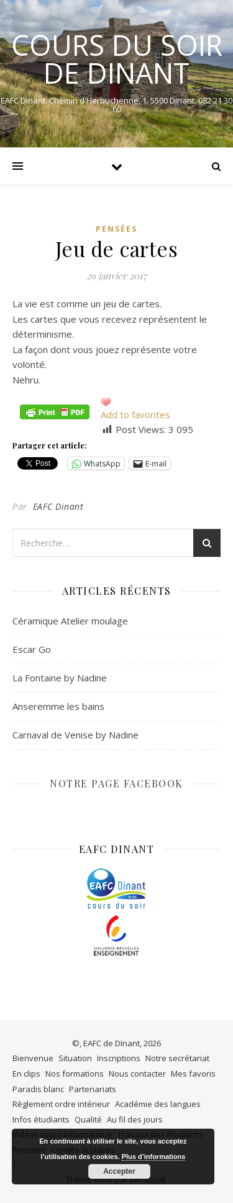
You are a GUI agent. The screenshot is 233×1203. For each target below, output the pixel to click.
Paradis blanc (38, 1089)
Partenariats (92, 1089)
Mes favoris (193, 1073)
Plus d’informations (154, 1156)
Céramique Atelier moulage (70, 621)
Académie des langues (158, 1103)
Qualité (88, 1119)
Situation (75, 1058)
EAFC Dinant (58, 506)
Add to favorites (135, 414)
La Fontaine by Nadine (59, 677)
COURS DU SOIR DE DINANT (116, 59)
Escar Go (31, 649)
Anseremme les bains (58, 706)
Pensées (116, 229)
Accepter (119, 1171)
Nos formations (74, 1073)
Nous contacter (137, 1073)
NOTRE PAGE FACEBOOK (116, 783)
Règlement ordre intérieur (61, 1103)
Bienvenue (32, 1058)
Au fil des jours (135, 1119)
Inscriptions (118, 1058)
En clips (26, 1073)
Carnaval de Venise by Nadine (75, 734)
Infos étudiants (41, 1119)
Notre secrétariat (177, 1058)
